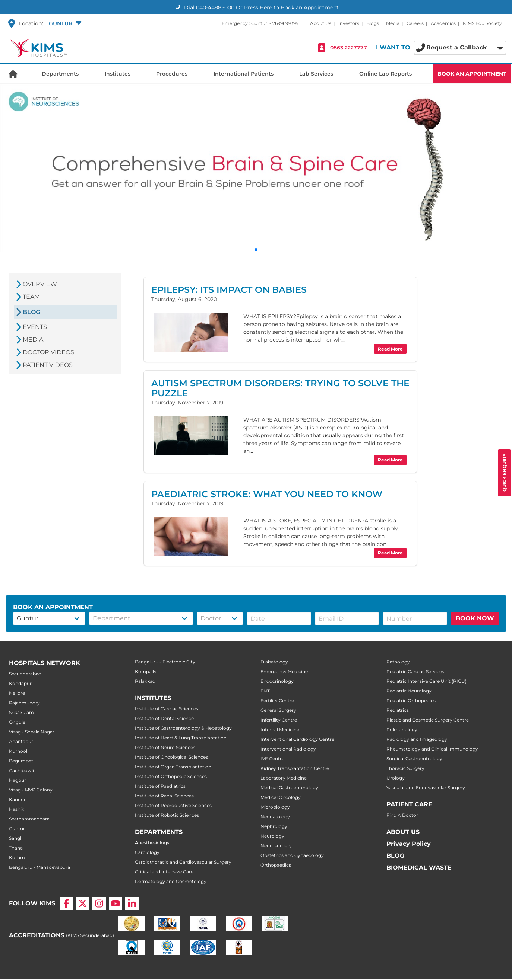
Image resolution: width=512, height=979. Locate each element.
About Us (320, 23)
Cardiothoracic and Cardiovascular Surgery (183, 862)
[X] (82, 903)
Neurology (272, 836)
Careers (415, 23)
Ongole (17, 722)
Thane (16, 848)
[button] (64, 23)
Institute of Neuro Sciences (165, 747)
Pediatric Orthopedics (411, 700)
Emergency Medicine (284, 671)
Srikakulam (21, 712)
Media (392, 23)
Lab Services (316, 73)
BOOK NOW (475, 618)
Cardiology (147, 852)
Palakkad (145, 681)
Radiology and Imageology (416, 739)
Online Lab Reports (385, 73)
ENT (265, 691)
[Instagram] (99, 903)
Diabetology (274, 662)
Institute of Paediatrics (160, 786)
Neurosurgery (276, 845)
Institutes (117, 73)
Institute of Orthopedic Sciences (171, 776)
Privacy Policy (408, 843)
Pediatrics (397, 710)
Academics (443, 23)
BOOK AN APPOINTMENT (471, 73)
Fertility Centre (277, 700)
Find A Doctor (402, 815)
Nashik (16, 809)
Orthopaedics (275, 865)
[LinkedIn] (132, 903)
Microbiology (275, 807)
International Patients (244, 73)
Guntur (17, 828)
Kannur (17, 799)
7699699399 (285, 23)
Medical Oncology (280, 797)
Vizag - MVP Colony (31, 790)
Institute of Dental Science (164, 718)
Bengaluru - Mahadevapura (39, 867)
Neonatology (275, 816)
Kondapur (20, 683)
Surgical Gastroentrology (414, 758)
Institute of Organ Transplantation (173, 767)
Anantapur (21, 741)
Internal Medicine (279, 729)
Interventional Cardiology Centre (297, 739)
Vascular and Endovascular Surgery (425, 787)
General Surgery (278, 710)
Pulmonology (401, 729)
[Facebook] (66, 903)
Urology (395, 778)
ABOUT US (403, 831)
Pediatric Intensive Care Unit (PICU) (426, 681)
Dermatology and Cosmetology (170, 881)
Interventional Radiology (288, 749)
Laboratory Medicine (283, 778)
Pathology (398, 662)
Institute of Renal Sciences (164, 796)
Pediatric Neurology (409, 691)
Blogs (372, 23)
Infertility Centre (278, 720)
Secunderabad (25, 673)
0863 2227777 (348, 47)
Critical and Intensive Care (164, 871)
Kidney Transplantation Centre (294, 768)
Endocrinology (277, 681)
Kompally (146, 671)
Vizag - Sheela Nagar (31, 732)
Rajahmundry (24, 703)
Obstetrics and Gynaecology (292, 855)
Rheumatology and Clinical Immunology (432, 749)
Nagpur (17, 780)
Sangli (15, 838)
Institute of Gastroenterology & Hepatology (183, 728)
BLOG (395, 855)
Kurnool (18, 751)
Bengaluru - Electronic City (165, 662)
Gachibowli (21, 770)
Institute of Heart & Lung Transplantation (181, 737)
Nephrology (273, 826)
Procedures (171, 73)
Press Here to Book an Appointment (291, 7)
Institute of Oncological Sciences (171, 757)
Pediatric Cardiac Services (415, 671)
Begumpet (21, 761)
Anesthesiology (152, 842)
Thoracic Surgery (405, 768)
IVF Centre (272, 758)
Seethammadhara (29, 819)
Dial (204, 7)
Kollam (17, 857)
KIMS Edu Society (482, 23)
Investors (348, 23)
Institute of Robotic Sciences (167, 815)
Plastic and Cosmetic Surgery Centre (427, 720)
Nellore (17, 693)
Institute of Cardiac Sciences (166, 708)
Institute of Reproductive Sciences (173, 805)
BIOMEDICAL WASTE (419, 867)
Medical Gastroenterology (289, 787)
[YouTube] (115, 903)
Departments (60, 73)
